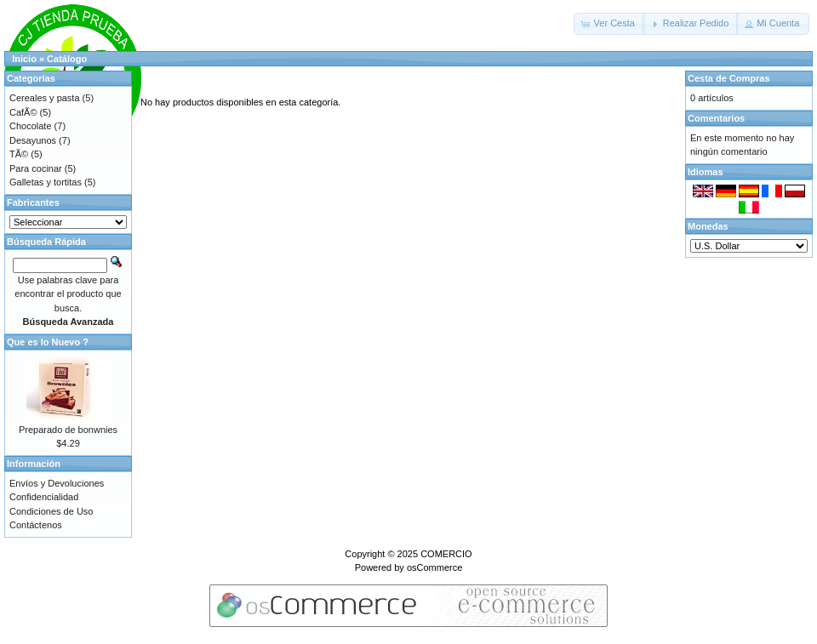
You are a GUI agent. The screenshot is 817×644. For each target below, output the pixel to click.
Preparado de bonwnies (68, 430)
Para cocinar (35, 168)
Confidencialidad (43, 497)
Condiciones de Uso (51, 511)
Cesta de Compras (729, 78)
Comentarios (716, 118)
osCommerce (434, 567)
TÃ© (18, 154)
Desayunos (32, 140)
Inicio (24, 59)
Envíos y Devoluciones (56, 483)
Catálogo (67, 59)
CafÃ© (23, 112)
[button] (609, 24)
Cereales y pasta (44, 98)
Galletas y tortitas (45, 182)
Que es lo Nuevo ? (48, 342)
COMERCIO (446, 554)
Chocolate (30, 126)
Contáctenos (35, 525)
